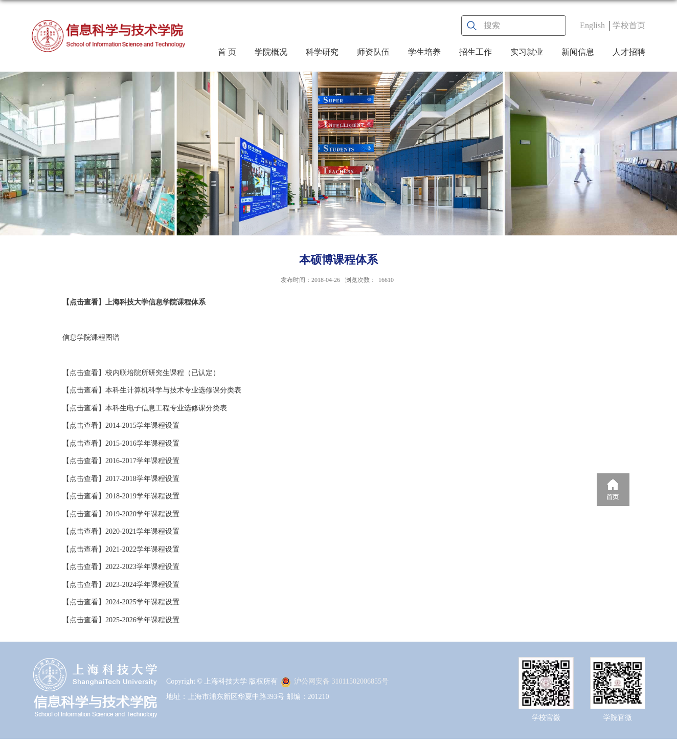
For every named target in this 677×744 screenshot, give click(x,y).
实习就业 (526, 52)
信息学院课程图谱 (91, 337)
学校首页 (629, 25)
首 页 (227, 52)
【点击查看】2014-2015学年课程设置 (120, 425)
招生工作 (475, 52)
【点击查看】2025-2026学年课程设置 (120, 620)
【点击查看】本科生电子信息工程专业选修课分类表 (144, 408)
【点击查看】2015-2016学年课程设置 (120, 443)
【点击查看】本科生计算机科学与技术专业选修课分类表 (151, 390)
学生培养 (424, 52)
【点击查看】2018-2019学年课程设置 (120, 496)
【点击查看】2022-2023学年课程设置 (120, 567)
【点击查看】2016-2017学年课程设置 (120, 461)
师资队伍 (373, 52)
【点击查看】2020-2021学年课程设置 (120, 531)
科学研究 (322, 52)
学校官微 (546, 717)
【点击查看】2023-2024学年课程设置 (120, 584)
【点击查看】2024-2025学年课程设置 (120, 602)
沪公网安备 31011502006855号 (335, 681)
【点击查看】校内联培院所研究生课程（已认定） (141, 373)
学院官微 (617, 717)
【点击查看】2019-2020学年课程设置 (120, 514)
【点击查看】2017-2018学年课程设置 (120, 479)
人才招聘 (629, 52)
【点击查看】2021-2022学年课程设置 (120, 549)
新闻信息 (577, 52)
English (592, 25)
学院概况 (271, 52)
